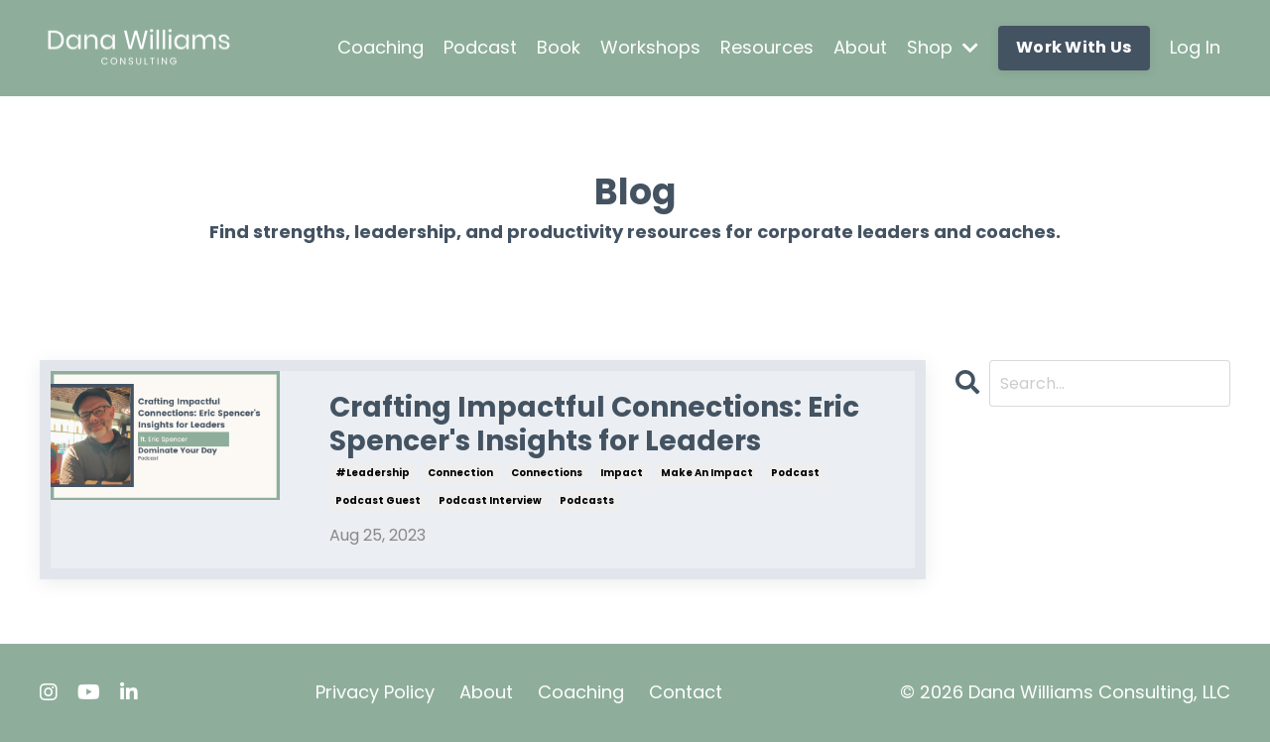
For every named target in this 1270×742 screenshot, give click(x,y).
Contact (685, 692)
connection (460, 472)
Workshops (650, 47)
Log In (1195, 47)
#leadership (372, 472)
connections (546, 472)
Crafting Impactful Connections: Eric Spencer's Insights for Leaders (594, 424)
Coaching (380, 47)
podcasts (587, 500)
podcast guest (378, 500)
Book (558, 47)
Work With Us (1074, 47)
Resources (767, 47)
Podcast (480, 47)
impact (621, 472)
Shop (942, 47)
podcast (795, 472)
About (860, 47)
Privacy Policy (375, 692)
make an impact (707, 472)
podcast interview (490, 500)
